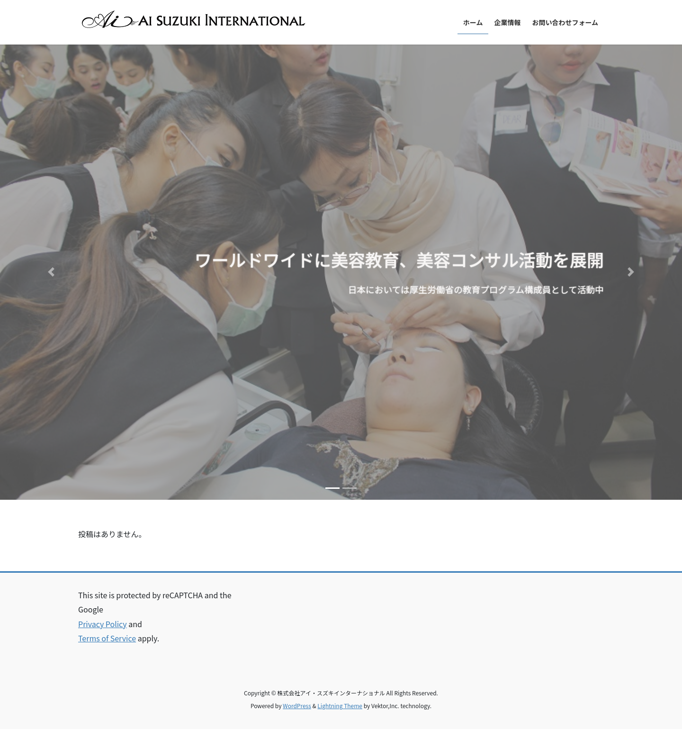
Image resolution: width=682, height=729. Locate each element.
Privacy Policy (102, 624)
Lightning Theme (339, 706)
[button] (51, 272)
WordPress (297, 706)
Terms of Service (107, 638)
